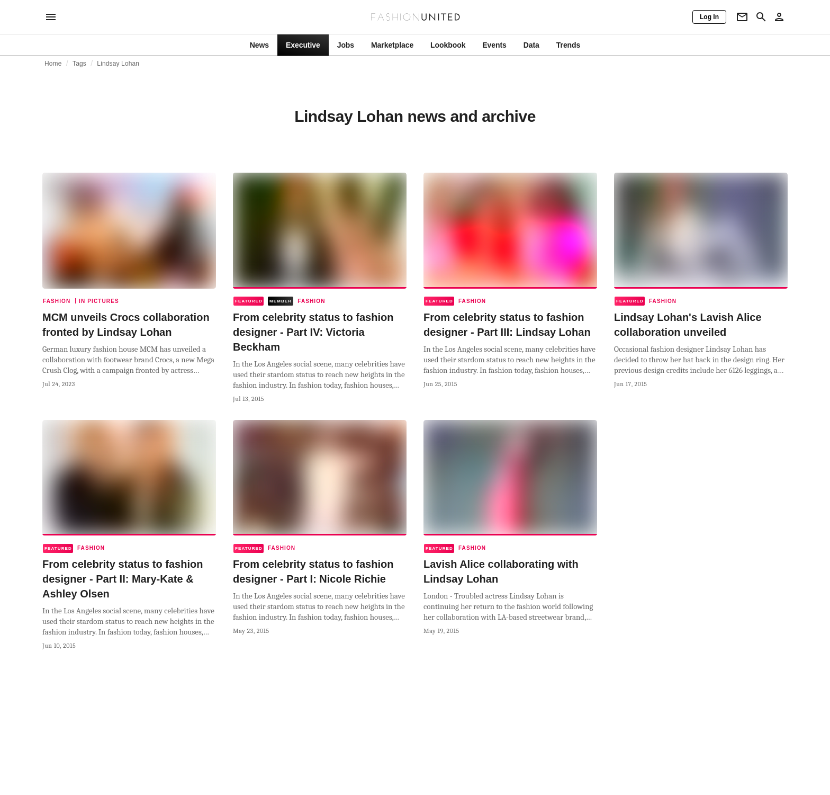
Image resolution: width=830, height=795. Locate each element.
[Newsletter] (742, 17)
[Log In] (709, 17)
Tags (79, 63)
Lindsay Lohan (118, 63)
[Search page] (761, 17)
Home (53, 63)
